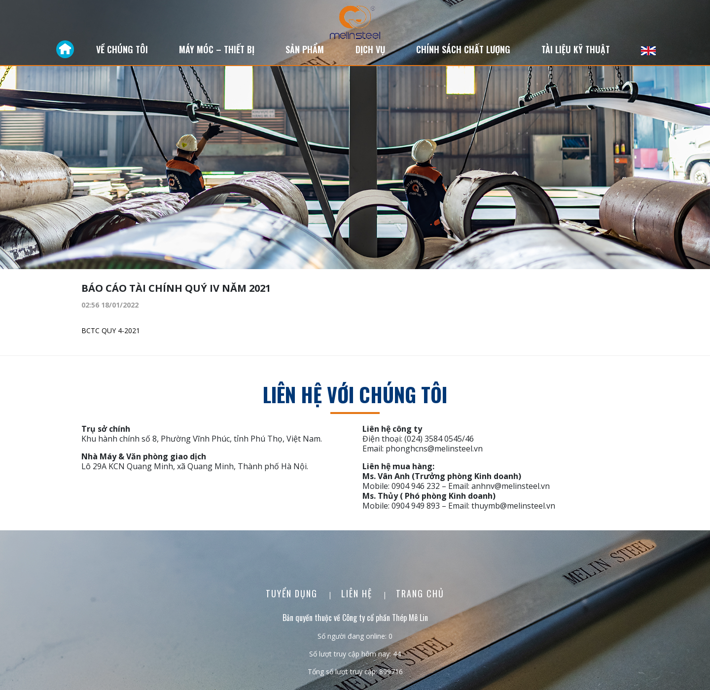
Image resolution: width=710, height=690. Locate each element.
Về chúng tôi (122, 49)
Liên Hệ (358, 593)
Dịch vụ (370, 49)
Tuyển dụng (293, 593)
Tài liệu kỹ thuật (575, 49)
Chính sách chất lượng (463, 49)
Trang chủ (420, 593)
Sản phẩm (304, 49)
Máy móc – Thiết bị (216, 49)
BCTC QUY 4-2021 (110, 330)
